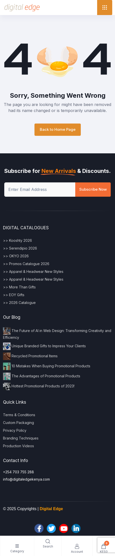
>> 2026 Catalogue (19, 302)
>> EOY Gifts (13, 295)
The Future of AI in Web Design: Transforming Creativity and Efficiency (57, 333)
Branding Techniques (21, 438)
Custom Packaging (18, 422)
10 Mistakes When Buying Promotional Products (46, 366)
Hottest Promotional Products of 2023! (38, 386)
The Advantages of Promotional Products (41, 376)
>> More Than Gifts (19, 287)
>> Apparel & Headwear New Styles (33, 271)
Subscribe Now (93, 189)
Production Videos (18, 446)
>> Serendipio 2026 (20, 248)
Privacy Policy (14, 430)
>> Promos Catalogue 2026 (26, 264)
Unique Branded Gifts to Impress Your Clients (44, 346)
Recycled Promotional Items (30, 356)
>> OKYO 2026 (16, 256)
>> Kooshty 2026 (17, 240)
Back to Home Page (57, 129)
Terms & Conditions (19, 415)
